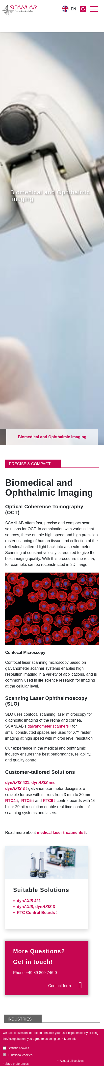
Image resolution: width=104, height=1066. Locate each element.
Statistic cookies (18, 1048)
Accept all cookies (72, 1061)
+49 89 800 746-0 (41, 973)
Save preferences (17, 1064)
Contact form (59, 986)
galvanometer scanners (48, 726)
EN (73, 9)
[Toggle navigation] (94, 9)
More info (70, 1039)
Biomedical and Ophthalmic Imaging (52, 437)
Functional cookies (20, 1055)
